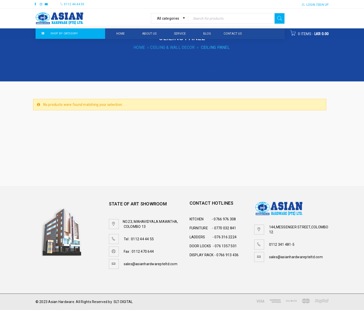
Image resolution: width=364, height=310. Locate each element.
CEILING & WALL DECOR (172, 47)
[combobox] (169, 18)
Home (139, 47)
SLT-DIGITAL (123, 302)
